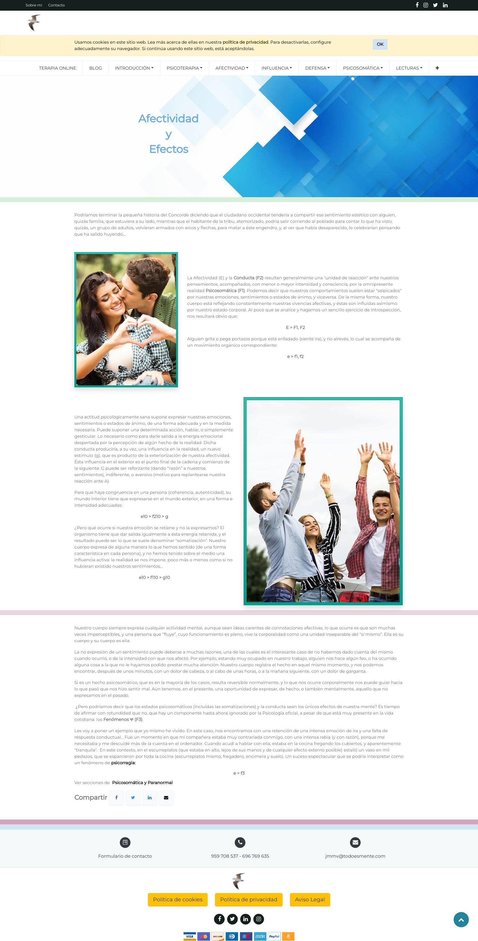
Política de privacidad (248, 899)
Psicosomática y (129, 782)
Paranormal (161, 782)
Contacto (56, 5)
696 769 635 (255, 856)
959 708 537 (224, 856)
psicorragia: (124, 762)
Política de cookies (177, 899)
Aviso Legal (310, 899)
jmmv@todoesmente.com (355, 856)
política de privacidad (245, 42)
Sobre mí (34, 5)
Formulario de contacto (125, 856)
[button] (437, 68)
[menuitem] (57, 68)
